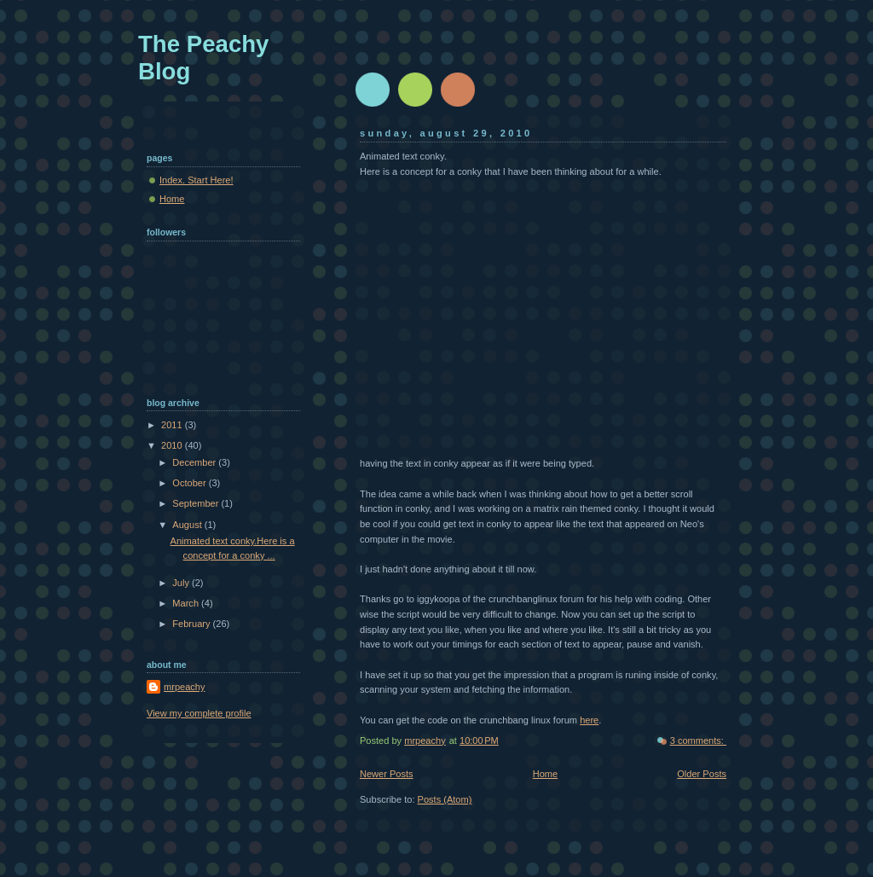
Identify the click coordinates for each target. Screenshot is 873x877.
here (589, 720)
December (195, 462)
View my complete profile (199, 713)
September (196, 503)
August (188, 525)
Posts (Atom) (445, 799)
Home (545, 774)
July (182, 583)
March (186, 603)
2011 (173, 425)
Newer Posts (386, 774)
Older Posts (701, 774)
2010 (173, 445)
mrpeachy (184, 687)
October (190, 483)
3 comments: (698, 740)
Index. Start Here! (196, 180)
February (192, 624)
